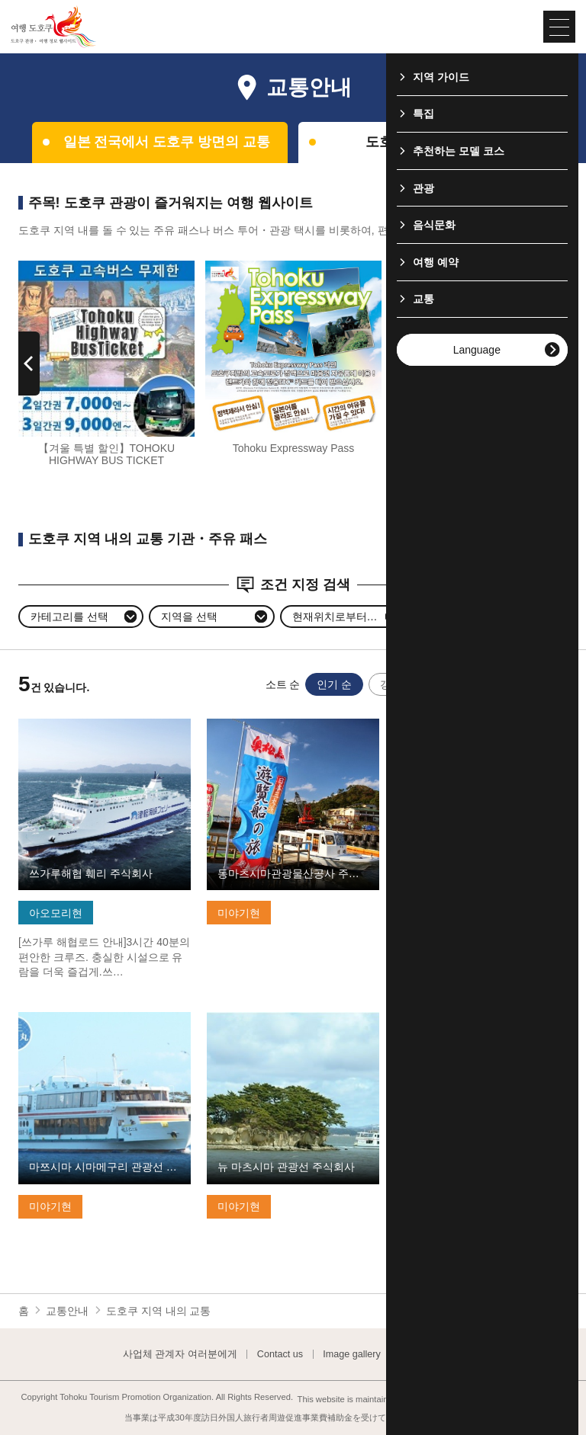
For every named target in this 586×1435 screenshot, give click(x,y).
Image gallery (352, 1355)
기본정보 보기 (51, 725)
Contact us (280, 1355)
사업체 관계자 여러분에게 (180, 1355)
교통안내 (67, 1311)
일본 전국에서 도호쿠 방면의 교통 (167, 141)
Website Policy (432, 1355)
